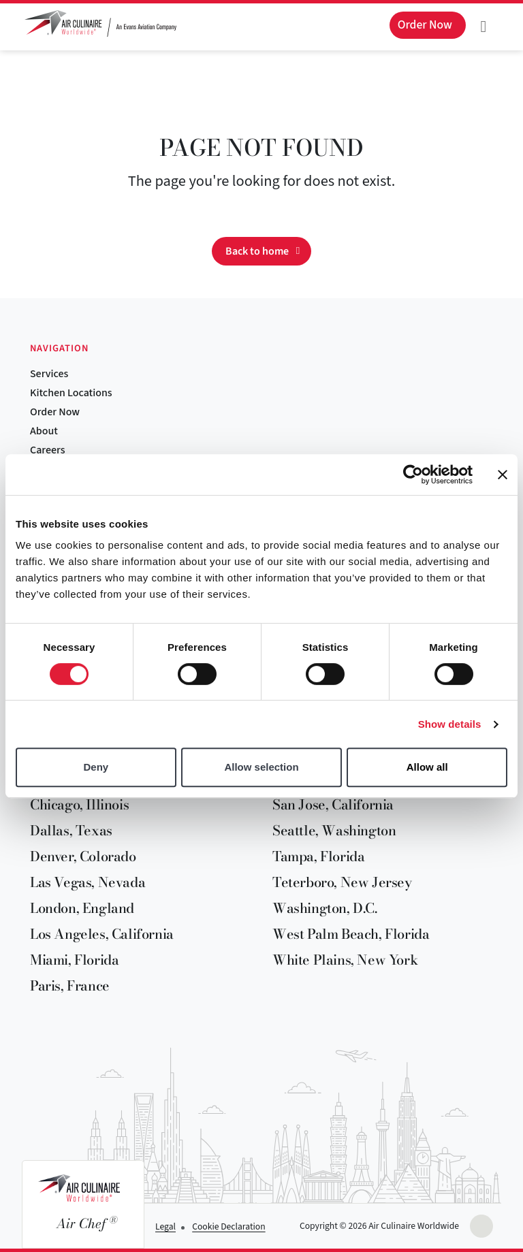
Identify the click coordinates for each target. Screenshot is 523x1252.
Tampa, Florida (318, 856)
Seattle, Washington (334, 830)
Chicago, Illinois (79, 804)
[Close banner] (502, 474)
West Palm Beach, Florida (350, 933)
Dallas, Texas (71, 830)
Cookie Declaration (228, 1226)
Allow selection (261, 767)
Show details (449, 724)
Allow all (427, 767)
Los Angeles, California (102, 933)
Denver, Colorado (83, 856)
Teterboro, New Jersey (342, 882)
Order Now (55, 411)
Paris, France (70, 985)
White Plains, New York (344, 959)
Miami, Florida (74, 959)
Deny (95, 767)
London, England (82, 907)
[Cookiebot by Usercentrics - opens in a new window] (413, 474)
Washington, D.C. (324, 907)
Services (49, 373)
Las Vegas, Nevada (87, 882)
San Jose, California (333, 804)
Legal (165, 1226)
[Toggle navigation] (483, 27)
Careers (47, 450)
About (44, 430)
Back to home (257, 251)
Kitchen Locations (71, 392)
